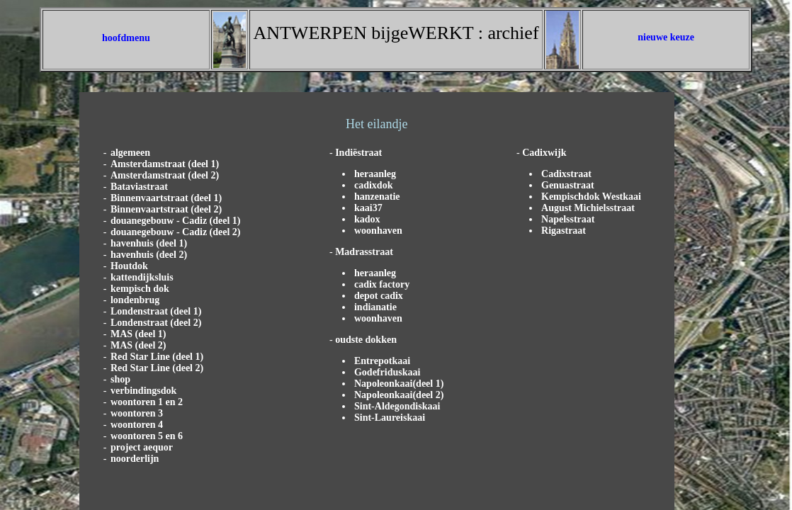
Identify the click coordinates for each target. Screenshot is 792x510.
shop (120, 379)
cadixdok (373, 185)
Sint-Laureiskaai (389, 417)
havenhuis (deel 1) (149, 243)
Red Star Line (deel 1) (157, 356)
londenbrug (135, 300)
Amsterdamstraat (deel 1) (165, 164)
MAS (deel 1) (138, 334)
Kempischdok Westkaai (591, 196)
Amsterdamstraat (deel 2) (165, 175)
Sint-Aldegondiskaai (397, 406)
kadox (367, 219)
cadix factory (381, 284)
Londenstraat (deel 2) (156, 322)
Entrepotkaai (382, 361)
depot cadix (378, 295)
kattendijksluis (142, 277)
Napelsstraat (567, 219)
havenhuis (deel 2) (149, 254)
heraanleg (375, 174)
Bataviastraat (139, 186)
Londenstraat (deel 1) (156, 311)
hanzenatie (377, 196)
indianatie (375, 307)
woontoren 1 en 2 (147, 402)
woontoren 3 (137, 413)
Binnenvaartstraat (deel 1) (166, 198)
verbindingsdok (143, 390)
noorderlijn (135, 458)
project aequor (142, 447)
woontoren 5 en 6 (147, 436)
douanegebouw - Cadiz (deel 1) (176, 220)
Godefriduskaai (387, 372)
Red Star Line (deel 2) (157, 368)
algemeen (130, 152)
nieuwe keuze (666, 37)
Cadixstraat (566, 174)
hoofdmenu (126, 38)
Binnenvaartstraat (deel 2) (166, 209)
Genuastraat (567, 185)
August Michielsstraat (588, 208)
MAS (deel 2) (138, 345)
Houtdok (129, 266)
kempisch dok (140, 288)
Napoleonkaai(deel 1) (398, 383)
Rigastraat (563, 230)
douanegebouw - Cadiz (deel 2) (176, 232)
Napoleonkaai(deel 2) (398, 395)
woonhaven (378, 230)
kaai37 (368, 208)
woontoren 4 (137, 424)
